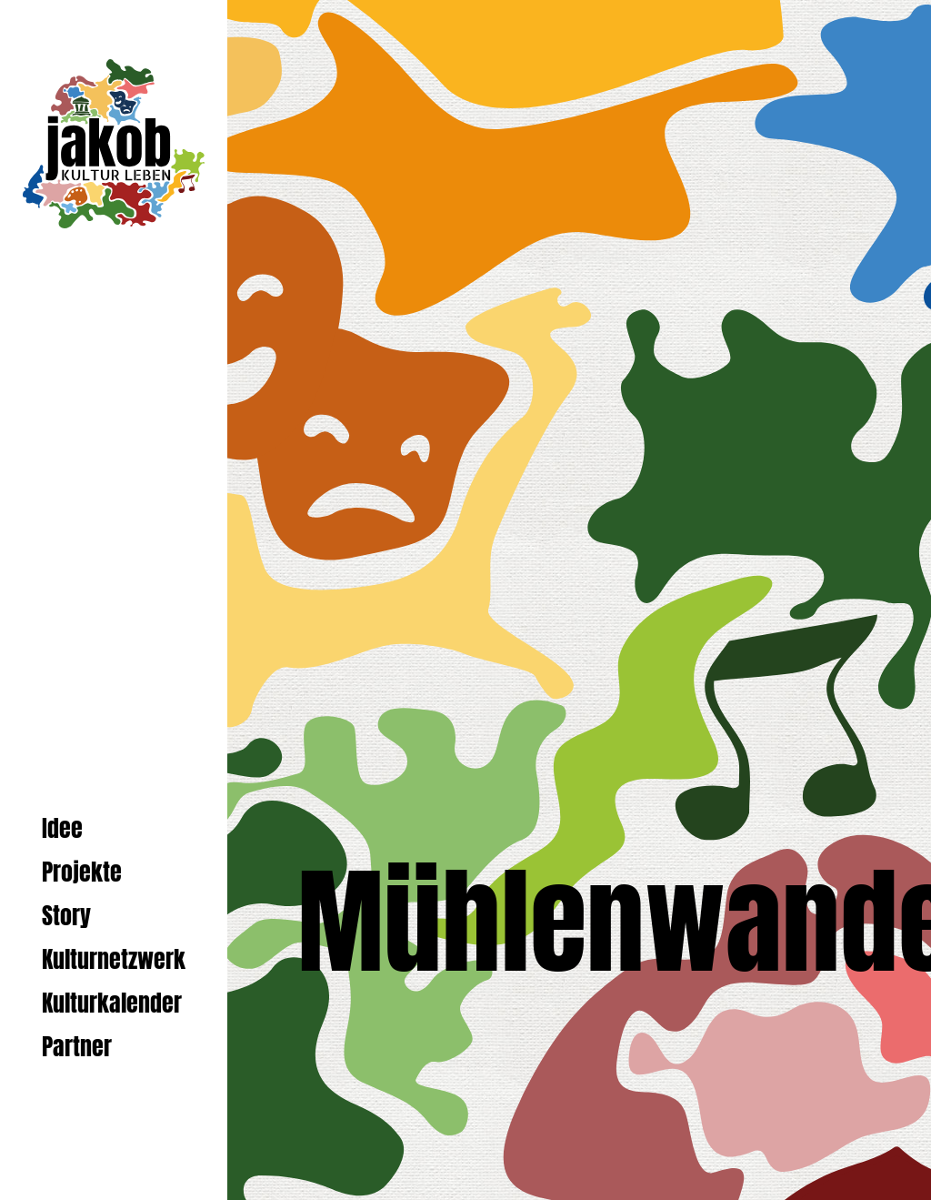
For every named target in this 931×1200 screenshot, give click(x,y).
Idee (62, 828)
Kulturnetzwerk (113, 959)
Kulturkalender (112, 1003)
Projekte (82, 872)
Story (66, 916)
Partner (77, 1047)
